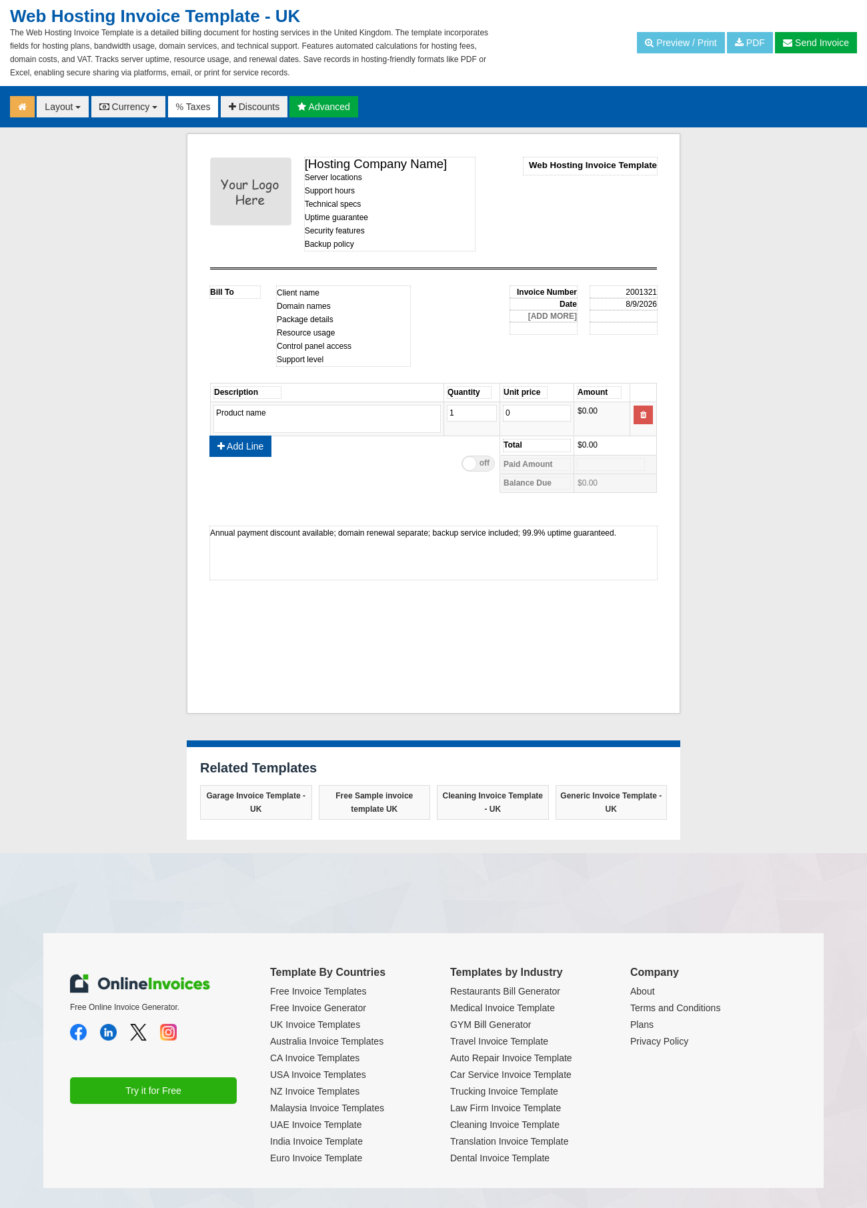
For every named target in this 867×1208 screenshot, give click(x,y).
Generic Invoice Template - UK (611, 802)
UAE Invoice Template (315, 1124)
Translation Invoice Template (509, 1141)
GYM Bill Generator (490, 1024)
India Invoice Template (316, 1141)
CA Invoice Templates (314, 1058)
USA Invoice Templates (318, 1074)
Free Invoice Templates (318, 991)
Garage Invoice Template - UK (256, 802)
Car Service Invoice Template (511, 1074)
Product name (327, 419)
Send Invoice (816, 42)
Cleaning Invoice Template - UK (493, 802)
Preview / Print (680, 42)
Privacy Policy (659, 1041)
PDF (750, 42)
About (642, 991)
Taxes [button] (193, 106)
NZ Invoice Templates (314, 1091)
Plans (642, 1024)
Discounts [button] (254, 106)
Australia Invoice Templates (326, 1041)
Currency (128, 106)
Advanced (323, 106)
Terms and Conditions (675, 1008)
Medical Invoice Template (502, 1008)
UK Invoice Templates (315, 1024)
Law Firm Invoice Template (505, 1108)
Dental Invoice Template (500, 1158)
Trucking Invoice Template (504, 1091)
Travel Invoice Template (499, 1041)
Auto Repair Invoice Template (511, 1058)
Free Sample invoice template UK (374, 802)
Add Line (240, 446)
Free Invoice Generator (318, 1008)
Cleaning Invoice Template (505, 1124)
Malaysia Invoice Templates (327, 1108)
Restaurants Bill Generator (505, 991)
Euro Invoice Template (316, 1158)
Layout (63, 106)
